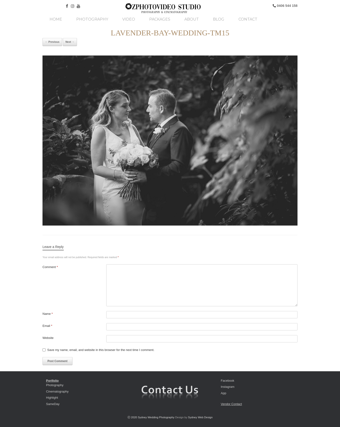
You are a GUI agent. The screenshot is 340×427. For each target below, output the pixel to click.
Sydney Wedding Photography (156, 417)
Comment (50, 267)
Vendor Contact (231, 404)
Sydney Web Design (200, 417)
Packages (159, 19)
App (223, 393)
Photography (92, 19)
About (191, 19)
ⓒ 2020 (133, 417)
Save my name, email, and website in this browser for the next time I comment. (100, 350)
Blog (218, 19)
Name (47, 314)
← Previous (52, 41)
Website (48, 338)
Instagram (227, 387)
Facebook (227, 380)
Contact (247, 19)
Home (56, 19)
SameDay (53, 404)
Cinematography (57, 391)
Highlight (52, 397)
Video (128, 19)
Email (47, 326)
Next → (69, 41)
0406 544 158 (287, 6)
